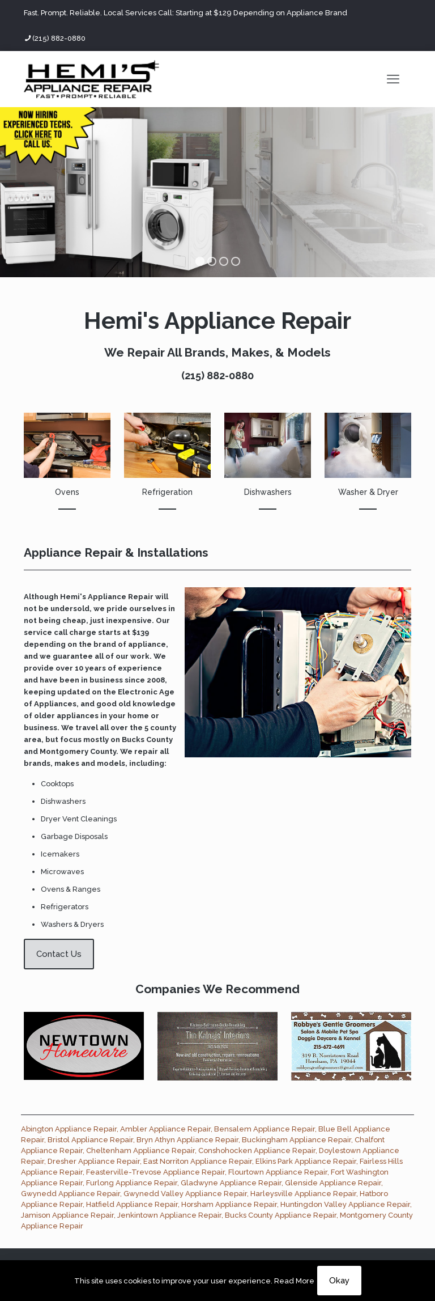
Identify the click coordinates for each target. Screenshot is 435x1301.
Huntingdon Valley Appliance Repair (345, 1204)
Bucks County (147, 739)
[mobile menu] (393, 78)
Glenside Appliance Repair (333, 1183)
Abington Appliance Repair (69, 1129)
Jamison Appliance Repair (67, 1215)
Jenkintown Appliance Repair (169, 1215)
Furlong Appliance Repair (131, 1183)
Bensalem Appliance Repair (264, 1129)
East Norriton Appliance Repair (197, 1161)
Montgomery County (78, 751)
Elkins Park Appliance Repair (305, 1161)
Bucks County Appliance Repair (280, 1215)
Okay (339, 1280)
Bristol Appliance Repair (90, 1139)
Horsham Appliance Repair (229, 1204)
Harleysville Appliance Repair (303, 1193)
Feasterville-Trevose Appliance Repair (155, 1172)
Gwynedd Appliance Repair (70, 1193)
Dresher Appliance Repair (94, 1161)
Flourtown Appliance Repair (277, 1172)
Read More (294, 1281)
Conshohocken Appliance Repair (256, 1150)
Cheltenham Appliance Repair (140, 1150)
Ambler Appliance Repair (165, 1129)
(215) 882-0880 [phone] (59, 38)
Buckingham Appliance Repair (296, 1139)
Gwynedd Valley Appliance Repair (185, 1193)
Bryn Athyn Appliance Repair (187, 1139)
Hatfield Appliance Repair (132, 1204)
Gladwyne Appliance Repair (231, 1183)
